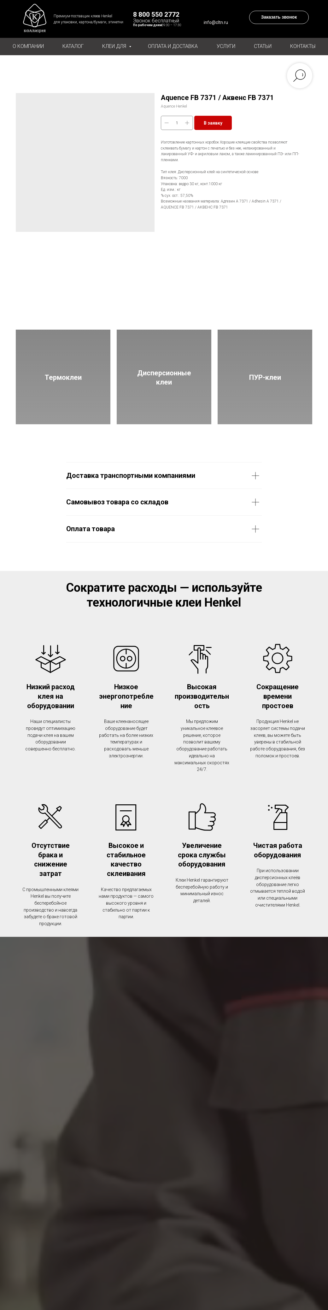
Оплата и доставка (173, 46)
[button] (279, 17)
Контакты (302, 46)
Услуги (226, 46)
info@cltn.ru (216, 22)
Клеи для (114, 46)
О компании (28, 46)
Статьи (263, 46)
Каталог (73, 46)
